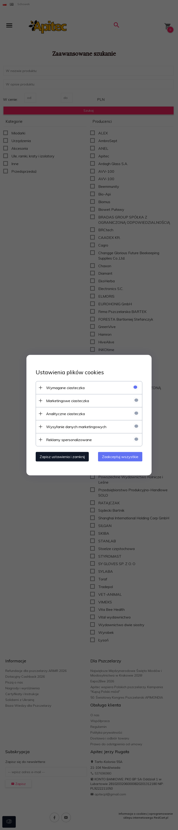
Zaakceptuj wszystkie (120, 456)
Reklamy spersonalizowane (69, 439)
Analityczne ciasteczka (65, 413)
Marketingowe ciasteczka (67, 400)
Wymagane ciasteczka (65, 387)
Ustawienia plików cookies (70, 372)
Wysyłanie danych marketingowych (76, 426)
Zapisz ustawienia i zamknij (62, 456)
